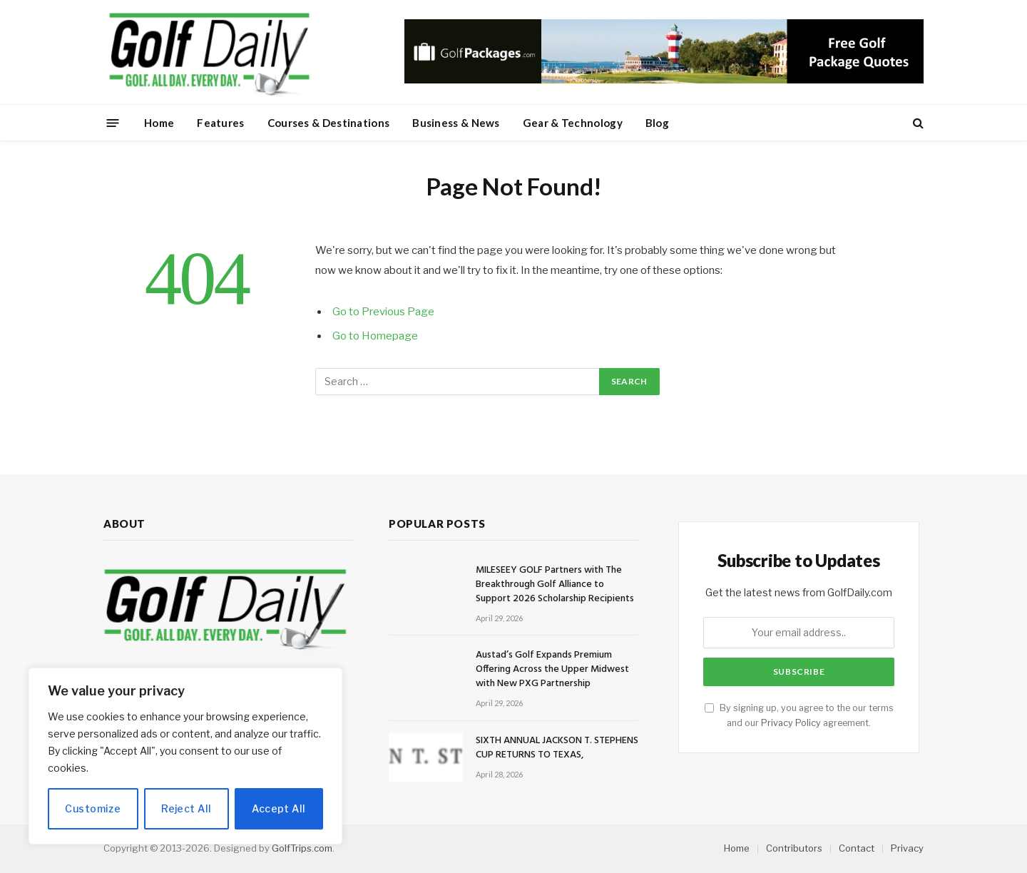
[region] (185, 756)
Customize (93, 808)
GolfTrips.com (302, 848)
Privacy (907, 848)
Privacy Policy (791, 723)
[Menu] (113, 122)
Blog (657, 122)
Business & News (456, 122)
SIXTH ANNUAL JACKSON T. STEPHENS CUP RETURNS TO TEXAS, (557, 748)
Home (159, 122)
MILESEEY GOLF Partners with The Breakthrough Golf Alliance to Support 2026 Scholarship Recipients (555, 584)
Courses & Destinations (328, 122)
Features (220, 122)
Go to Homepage (375, 336)
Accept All (278, 808)
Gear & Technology (573, 122)
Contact (856, 848)
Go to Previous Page (383, 311)
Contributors (794, 848)
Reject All (186, 808)
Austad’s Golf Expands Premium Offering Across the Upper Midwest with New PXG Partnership (552, 669)
